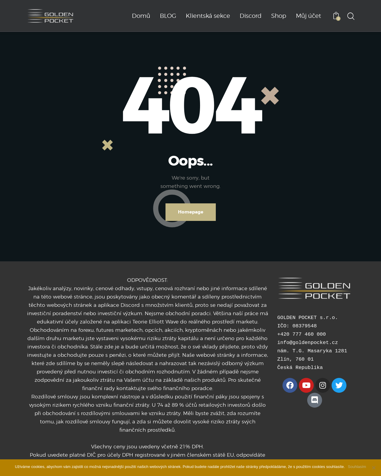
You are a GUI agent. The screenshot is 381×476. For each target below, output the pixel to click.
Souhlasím (357, 466)
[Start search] (350, 16)
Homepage (190, 212)
